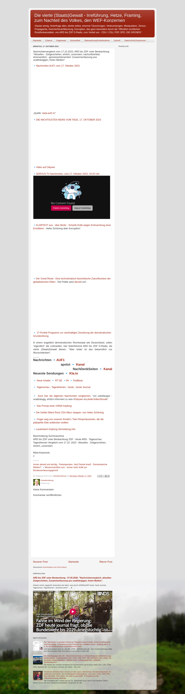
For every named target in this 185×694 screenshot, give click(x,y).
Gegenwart (61, 40)
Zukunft (117, 40)
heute (71, 387)
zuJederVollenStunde (96, 399)
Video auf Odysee (45, 167)
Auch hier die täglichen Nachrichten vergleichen (64, 396)
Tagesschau (43, 387)
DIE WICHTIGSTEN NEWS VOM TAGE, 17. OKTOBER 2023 (68, 119)
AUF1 (60, 360)
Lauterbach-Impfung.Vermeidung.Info (55, 429)
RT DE (58, 380)
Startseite (37, 40)
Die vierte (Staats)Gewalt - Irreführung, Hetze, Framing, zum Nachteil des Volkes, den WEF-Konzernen (88, 18)
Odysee (79, 399)
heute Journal (83, 387)
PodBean (78, 380)
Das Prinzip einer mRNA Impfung (54, 406)
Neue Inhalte (43, 380)
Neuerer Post (40, 561)
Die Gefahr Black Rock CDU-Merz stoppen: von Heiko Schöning (70, 412)
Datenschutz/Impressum (135, 40)
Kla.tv (73, 373)
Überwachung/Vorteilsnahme (97, 40)
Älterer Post (105, 561)
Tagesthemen (58, 387)
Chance (48, 40)
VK (67, 380)
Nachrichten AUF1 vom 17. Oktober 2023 (58, 65)
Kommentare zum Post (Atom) (55, 567)
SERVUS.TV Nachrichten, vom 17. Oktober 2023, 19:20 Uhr (68, 174)
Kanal (80, 364)
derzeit (78, 282)
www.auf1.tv (48, 113)
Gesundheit (75, 40)
